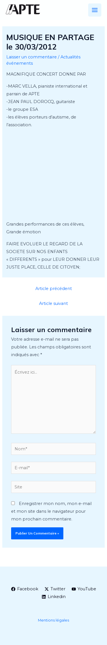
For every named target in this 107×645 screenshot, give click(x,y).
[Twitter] (55, 589)
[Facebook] (25, 589)
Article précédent (53, 288)
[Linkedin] (53, 596)
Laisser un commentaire (31, 57)
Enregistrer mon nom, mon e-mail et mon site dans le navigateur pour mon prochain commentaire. (51, 511)
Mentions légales (53, 620)
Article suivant (53, 303)
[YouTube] (83, 589)
